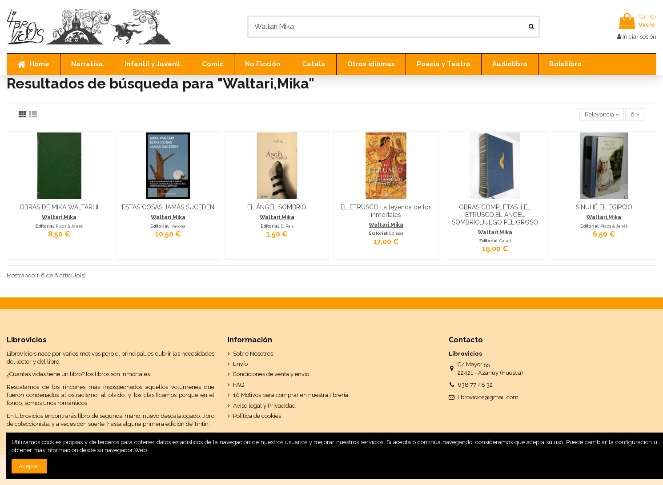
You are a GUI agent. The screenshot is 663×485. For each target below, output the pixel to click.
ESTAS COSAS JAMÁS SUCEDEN (168, 207)
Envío (240, 364)
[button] (87, 64)
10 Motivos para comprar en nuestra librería (290, 395)
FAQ (238, 384)
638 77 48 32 (475, 384)
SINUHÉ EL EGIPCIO (604, 207)
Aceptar (29, 466)
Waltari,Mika (59, 217)
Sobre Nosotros (253, 353)
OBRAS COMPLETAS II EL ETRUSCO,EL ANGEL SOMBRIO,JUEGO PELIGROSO (495, 215)
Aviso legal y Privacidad (264, 405)
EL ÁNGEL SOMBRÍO (276, 207)
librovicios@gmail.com (488, 397)
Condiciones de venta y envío (271, 374)
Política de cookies (257, 416)
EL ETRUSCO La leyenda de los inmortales (386, 211)
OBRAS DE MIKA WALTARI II (59, 207)
